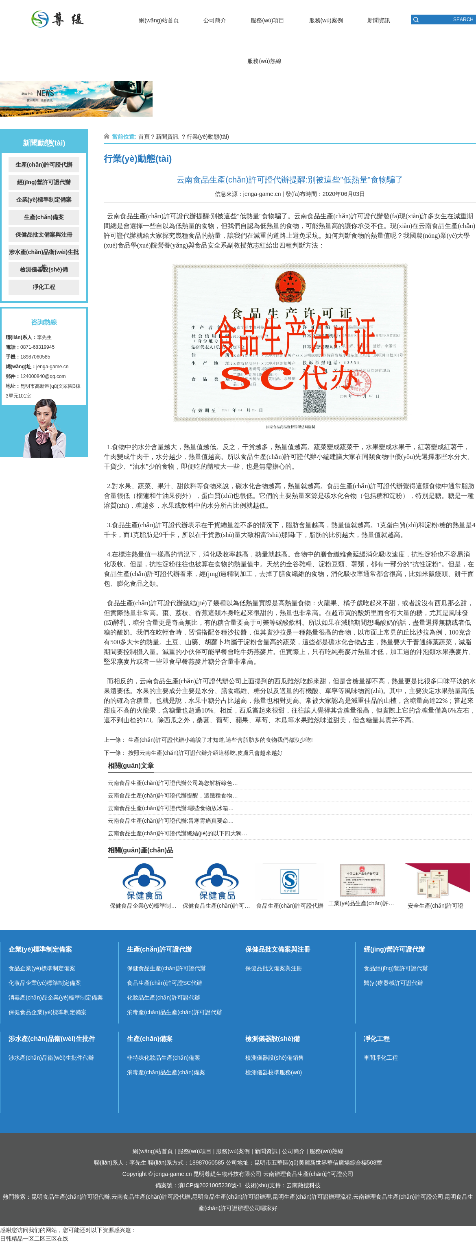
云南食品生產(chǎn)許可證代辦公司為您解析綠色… (173, 783)
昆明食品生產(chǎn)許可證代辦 (70, 1196)
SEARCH (463, 19)
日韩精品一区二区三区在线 (34, 1238)
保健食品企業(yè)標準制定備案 (48, 1012)
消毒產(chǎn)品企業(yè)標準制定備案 (56, 997)
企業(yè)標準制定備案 (44, 199)
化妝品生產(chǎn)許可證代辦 (163, 997)
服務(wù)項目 (267, 20)
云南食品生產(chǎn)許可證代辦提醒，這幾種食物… (173, 795)
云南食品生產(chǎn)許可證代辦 (151, 216)
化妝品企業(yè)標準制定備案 (45, 983)
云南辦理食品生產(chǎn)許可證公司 (308, 1174)
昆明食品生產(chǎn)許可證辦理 (231, 1196)
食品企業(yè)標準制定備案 (42, 968)
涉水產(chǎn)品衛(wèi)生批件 (44, 254)
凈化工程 (44, 287)
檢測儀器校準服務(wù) (273, 1072)
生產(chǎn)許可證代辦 (43, 164)
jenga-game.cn (52, 366)
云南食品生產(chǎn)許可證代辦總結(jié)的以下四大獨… (177, 833)
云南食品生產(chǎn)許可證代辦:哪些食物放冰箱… (171, 808)
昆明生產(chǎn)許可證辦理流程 (312, 1196)
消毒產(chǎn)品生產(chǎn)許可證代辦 (174, 1012)
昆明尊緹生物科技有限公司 (227, 1174)
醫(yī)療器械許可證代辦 (393, 983)
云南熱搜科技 (303, 1185)
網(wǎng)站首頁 (159, 20)
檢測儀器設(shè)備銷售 (274, 1057)
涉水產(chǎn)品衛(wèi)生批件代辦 (51, 1057)
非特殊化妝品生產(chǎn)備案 (163, 1057)
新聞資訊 (378, 20)
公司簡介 (214, 20)
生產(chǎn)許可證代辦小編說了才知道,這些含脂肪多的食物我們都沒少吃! (220, 740)
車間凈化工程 (381, 1057)
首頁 (144, 136)
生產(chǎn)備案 (44, 217)
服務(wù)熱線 (264, 61)
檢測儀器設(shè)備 (44, 269)
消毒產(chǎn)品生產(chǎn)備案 (166, 1072)
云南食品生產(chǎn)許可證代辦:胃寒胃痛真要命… (171, 820)
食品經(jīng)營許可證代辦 (396, 968)
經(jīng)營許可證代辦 (44, 182)
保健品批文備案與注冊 (43, 234)
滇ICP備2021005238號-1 (210, 1185)
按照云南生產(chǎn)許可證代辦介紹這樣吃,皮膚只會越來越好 (205, 753)
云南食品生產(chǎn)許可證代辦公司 (191, 681)
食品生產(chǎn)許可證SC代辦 (164, 983)
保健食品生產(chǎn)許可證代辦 (166, 968)
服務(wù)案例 (326, 20)
